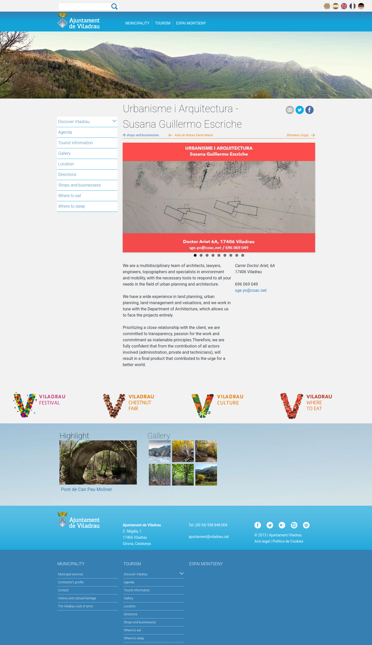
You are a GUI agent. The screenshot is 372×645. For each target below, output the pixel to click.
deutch (361, 6)
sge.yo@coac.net (250, 290)
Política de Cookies (288, 541)
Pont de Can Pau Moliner (86, 489)
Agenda (65, 132)
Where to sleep (71, 206)
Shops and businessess (79, 185)
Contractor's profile (71, 582)
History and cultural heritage (77, 598)
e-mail (290, 110)
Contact (63, 590)
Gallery (64, 153)
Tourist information (75, 142)
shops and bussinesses (143, 135)
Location (66, 164)
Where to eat (69, 195)
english (344, 6)
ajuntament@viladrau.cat (209, 537)
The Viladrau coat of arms (75, 606)
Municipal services (70, 574)
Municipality (137, 23)
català (327, 6)
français (352, 6)
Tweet (300, 110)
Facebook (309, 110)
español (335, 6)
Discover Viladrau (87, 121)
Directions (67, 174)
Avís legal (262, 541)
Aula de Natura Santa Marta (194, 135)
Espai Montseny (191, 23)
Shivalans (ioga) (297, 135)
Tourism (163, 23)
